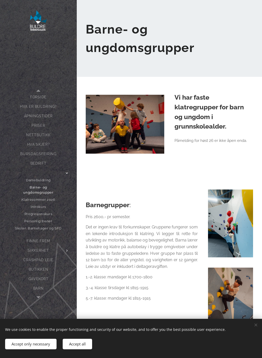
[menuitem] (38, 97)
